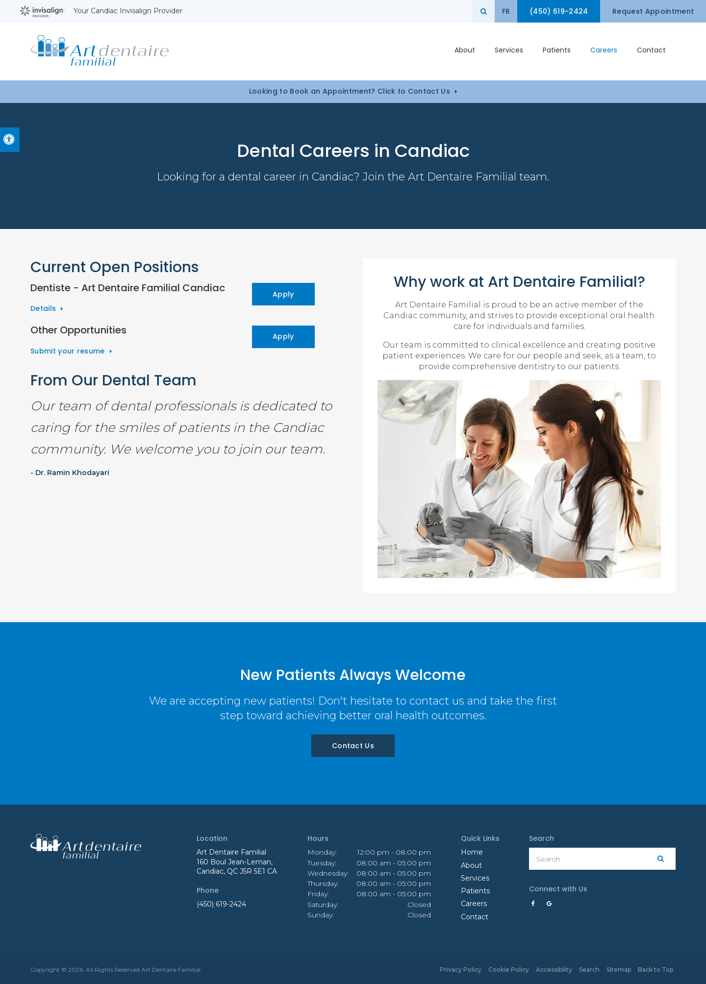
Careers (603, 51)
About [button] (464, 51)
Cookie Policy (508, 969)
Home (472, 852)
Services (475, 878)
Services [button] (509, 51)
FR (502, 11)
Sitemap (618, 969)
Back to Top (655, 969)
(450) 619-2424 (221, 904)
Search (589, 969)
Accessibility (554, 969)
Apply (283, 294)
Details (43, 308)
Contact (651, 51)
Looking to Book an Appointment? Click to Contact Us (349, 91)
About (471, 865)
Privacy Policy (460, 969)
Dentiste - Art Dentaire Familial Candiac (127, 288)
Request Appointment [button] (652, 11)
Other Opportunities (78, 330)
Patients (557, 51)
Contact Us (353, 746)
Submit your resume (67, 351)
